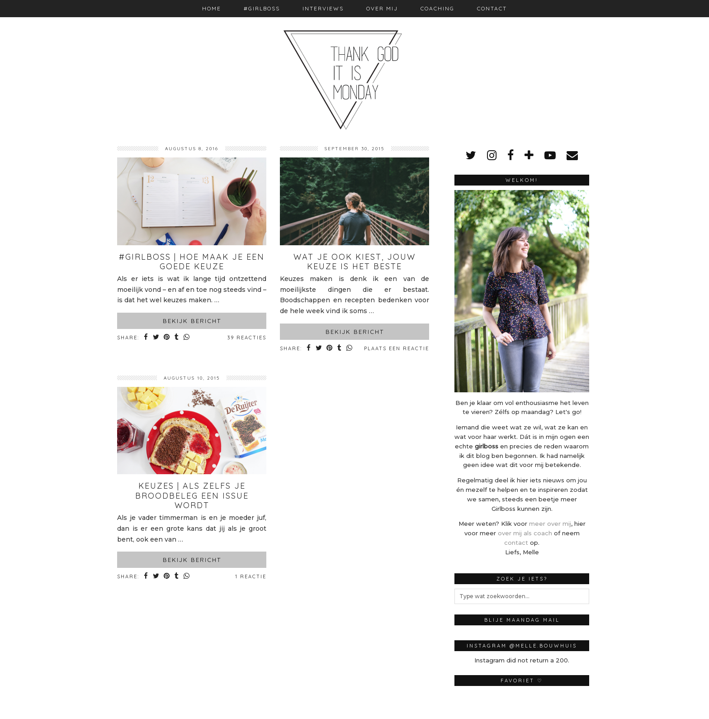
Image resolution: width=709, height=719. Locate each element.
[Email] (572, 155)
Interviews (323, 8)
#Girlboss (262, 8)
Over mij (382, 8)
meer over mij (550, 523)
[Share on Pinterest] (168, 337)
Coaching (437, 8)
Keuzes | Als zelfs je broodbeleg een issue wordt (192, 495)
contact (516, 542)
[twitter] (471, 155)
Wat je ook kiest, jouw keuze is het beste (354, 262)
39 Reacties (246, 337)
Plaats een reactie (396, 348)
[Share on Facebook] (146, 337)
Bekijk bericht (192, 320)
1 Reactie (250, 576)
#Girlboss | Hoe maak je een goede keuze (192, 262)
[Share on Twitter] (157, 337)
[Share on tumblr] (179, 337)
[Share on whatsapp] (189, 337)
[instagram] (491, 155)
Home (211, 8)
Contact (492, 8)
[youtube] (550, 155)
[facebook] (510, 155)
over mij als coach (525, 533)
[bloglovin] (529, 155)
